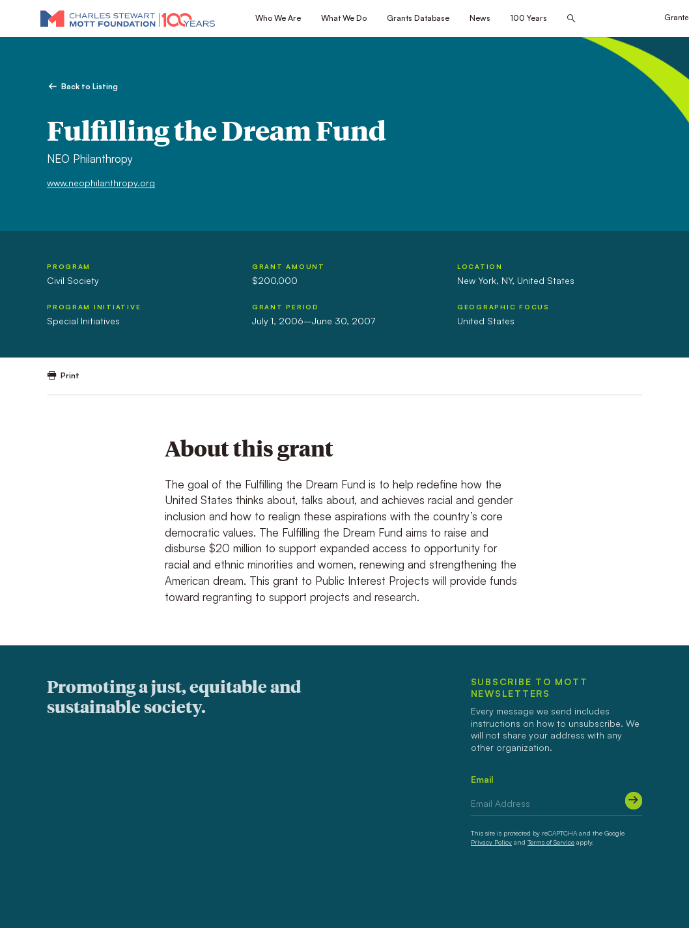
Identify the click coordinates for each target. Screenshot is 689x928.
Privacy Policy (491, 842)
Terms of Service (550, 842)
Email (482, 779)
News (480, 17)
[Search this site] (571, 19)
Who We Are (278, 17)
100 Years (529, 17)
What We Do (344, 17)
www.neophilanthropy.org (101, 182)
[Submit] (633, 800)
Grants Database (418, 17)
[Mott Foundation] (127, 18)
